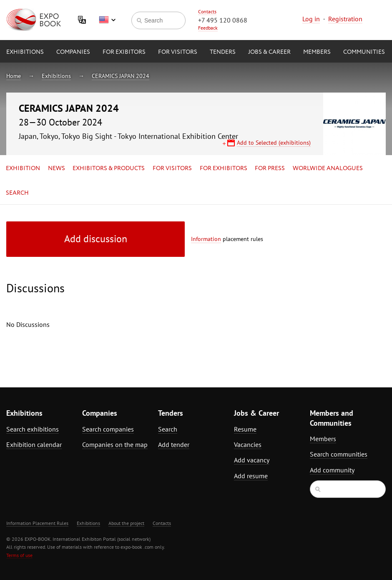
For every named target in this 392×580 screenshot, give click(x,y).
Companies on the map (115, 444)
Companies (73, 52)
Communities (364, 52)
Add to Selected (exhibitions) (274, 142)
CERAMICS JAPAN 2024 (120, 76)
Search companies (108, 429)
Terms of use (19, 555)
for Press (270, 168)
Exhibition (23, 168)
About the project (126, 523)
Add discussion (95, 238)
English (107, 20)
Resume (245, 429)
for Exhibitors (223, 168)
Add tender (173, 444)
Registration (345, 19)
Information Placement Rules (37, 523)
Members (317, 52)
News (56, 168)
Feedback (208, 28)
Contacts (207, 11)
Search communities (338, 454)
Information (206, 239)
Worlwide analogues (328, 168)
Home (13, 76)
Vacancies (247, 444)
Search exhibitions (32, 429)
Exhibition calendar (34, 444)
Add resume (251, 476)
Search (17, 193)
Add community (332, 470)
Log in (311, 19)
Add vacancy (251, 460)
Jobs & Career (269, 52)
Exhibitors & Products (109, 168)
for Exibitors (124, 52)
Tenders (223, 52)
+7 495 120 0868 (222, 20)
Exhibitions (25, 52)
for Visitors (177, 52)
